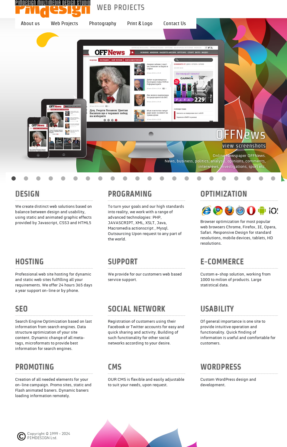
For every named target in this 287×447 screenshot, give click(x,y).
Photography (102, 23)
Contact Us (174, 23)
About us (30, 23)
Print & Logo (140, 23)
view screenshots (244, 146)
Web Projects (64, 23)
